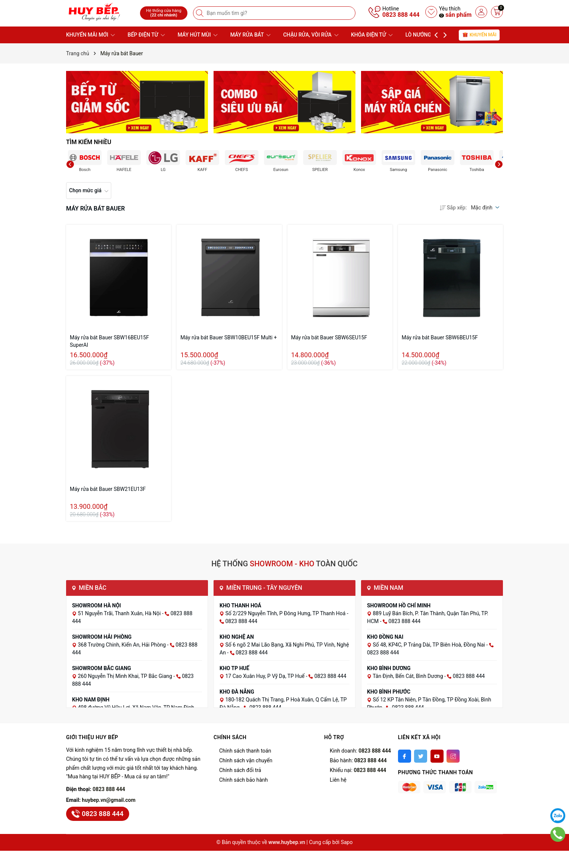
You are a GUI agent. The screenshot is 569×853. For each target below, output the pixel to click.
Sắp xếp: (453, 208)
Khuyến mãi (479, 34)
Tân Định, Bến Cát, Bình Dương (408, 676)
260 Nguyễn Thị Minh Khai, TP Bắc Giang (125, 676)
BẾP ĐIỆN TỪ (146, 35)
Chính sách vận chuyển (246, 760)
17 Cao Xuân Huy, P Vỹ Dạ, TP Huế (265, 676)
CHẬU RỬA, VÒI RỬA (310, 35)
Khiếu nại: (358, 770)
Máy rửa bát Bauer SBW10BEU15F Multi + (228, 337)
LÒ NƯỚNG (421, 35)
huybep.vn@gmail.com (109, 800)
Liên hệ (338, 780)
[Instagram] (453, 756)
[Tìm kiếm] (200, 13)
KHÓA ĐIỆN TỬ (372, 35)
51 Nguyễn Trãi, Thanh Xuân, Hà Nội (120, 613)
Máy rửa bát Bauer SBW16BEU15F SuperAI (109, 341)
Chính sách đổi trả (240, 770)
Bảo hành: (358, 760)
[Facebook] (404, 756)
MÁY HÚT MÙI (198, 35)
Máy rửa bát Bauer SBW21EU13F (108, 489)
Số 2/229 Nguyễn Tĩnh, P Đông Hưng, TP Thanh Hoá (285, 613)
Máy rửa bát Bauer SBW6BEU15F (440, 337)
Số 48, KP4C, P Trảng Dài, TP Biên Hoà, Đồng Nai (429, 645)
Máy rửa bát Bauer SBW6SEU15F (329, 337)
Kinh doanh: (360, 751)
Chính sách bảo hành (243, 780)
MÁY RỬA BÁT (250, 35)
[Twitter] (420, 756)
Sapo (347, 842)
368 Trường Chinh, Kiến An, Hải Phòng (122, 645)
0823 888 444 (401, 14)
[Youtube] (437, 756)
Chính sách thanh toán (245, 751)
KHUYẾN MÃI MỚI (90, 35)
